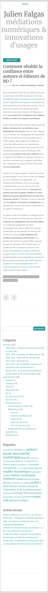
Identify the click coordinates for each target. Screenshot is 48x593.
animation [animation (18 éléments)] (19, 449)
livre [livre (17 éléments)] (25, 468)
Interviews (10, 390)
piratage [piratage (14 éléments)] (35, 479)
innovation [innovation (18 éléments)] (34, 464)
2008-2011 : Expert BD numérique (24, 85)
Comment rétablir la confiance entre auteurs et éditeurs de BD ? (24, 74)
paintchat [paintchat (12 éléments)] (28, 479)
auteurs (6, 277)
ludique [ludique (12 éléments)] (31, 468)
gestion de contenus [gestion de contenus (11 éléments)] (18, 464)
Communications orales (18, 406)
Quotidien (10, 432)
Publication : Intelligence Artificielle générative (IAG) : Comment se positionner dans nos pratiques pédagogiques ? (23, 521)
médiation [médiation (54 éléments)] (9, 479)
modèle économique (10, 280)
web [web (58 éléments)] (5, 500)
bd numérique (27, 277)
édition (36, 277)
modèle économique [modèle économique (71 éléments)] (16, 471)
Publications (13, 409)
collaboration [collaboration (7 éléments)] (34, 458)
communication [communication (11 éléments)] (9, 461)
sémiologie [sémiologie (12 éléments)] (7, 493)
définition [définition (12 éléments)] (20, 461)
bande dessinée (16, 277)
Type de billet (9, 377)
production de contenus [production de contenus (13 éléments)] (21, 482)
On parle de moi (13, 396)
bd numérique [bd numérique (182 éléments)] (16, 455)
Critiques (9, 383)
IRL (7, 393)
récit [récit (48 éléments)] (5, 486)
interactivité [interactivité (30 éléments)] (9, 467)
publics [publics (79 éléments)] (36, 482)
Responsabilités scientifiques (20, 428)
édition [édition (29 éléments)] (25, 500)
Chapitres (15, 419)
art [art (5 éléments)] (25, 450)
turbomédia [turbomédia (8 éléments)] (17, 497)
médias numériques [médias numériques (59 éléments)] (23, 475)
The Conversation (18, 425)
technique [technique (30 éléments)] (17, 493)
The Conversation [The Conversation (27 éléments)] (33, 493)
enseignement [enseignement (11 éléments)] (29, 461)
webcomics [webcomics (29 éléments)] (14, 500)
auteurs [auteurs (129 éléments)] (32, 449)
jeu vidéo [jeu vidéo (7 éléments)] (20, 468)
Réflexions (10, 435)
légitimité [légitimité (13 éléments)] (38, 468)
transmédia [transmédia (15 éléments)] (8, 496)
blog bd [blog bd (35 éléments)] (25, 457)
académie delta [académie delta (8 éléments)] (8, 450)
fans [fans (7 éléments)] (37, 461)
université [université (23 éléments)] (27, 496)
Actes (13, 412)
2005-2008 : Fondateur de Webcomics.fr (23, 354)
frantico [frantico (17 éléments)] (6, 464)
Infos (8, 386)
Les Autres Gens (23, 254)
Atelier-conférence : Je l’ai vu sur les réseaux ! (23, 514)
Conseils (9, 380)
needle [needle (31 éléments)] (19, 478)
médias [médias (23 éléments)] (6, 475)
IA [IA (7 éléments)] (27, 465)
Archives (6, 344)
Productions (11, 402)
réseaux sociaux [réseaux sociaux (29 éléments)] (17, 486)
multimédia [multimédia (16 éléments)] (35, 471)
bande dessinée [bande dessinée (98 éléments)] (14, 453)
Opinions (40, 85)
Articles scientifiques (20, 415)
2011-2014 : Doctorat (15, 361)
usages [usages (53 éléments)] (36, 496)
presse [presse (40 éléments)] (6, 482)
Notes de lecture (18, 422)
